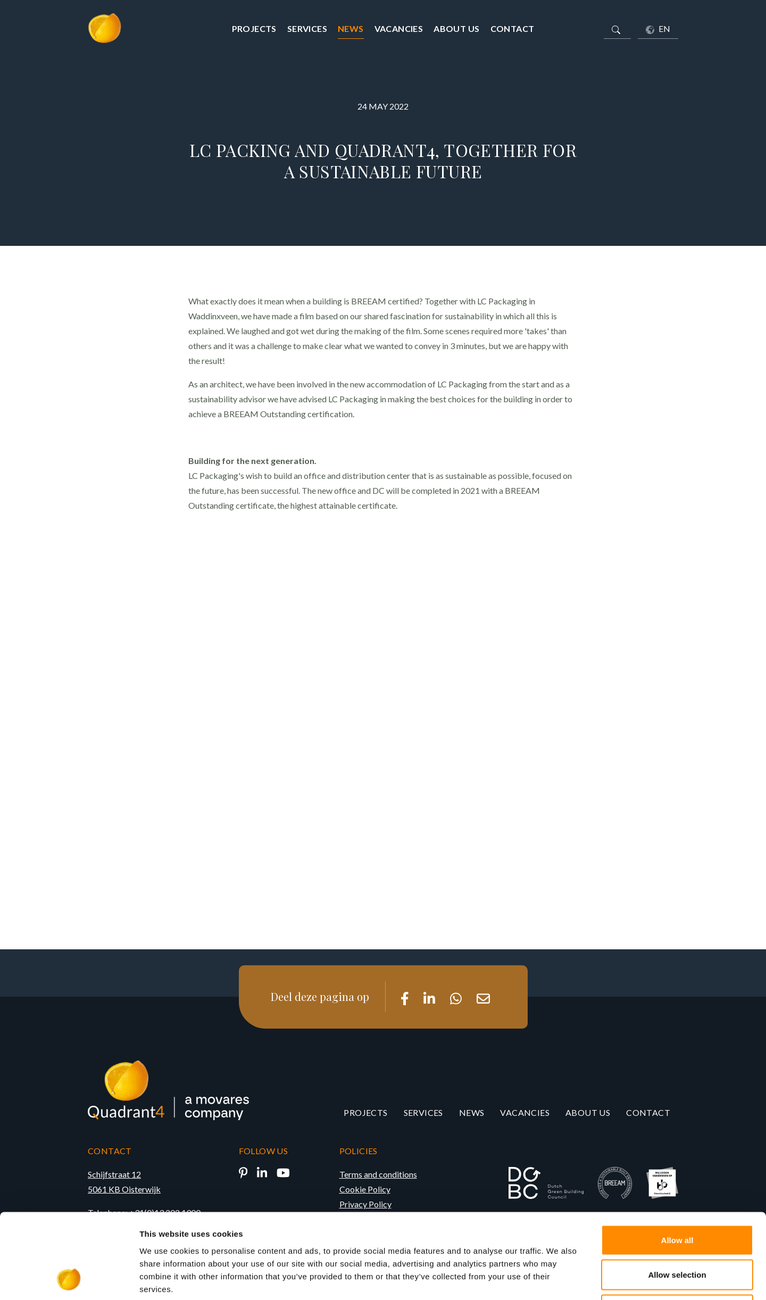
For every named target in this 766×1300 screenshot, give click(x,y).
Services (307, 28)
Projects (254, 28)
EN (658, 28)
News (351, 28)
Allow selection (677, 1195)
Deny (677, 1230)
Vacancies (398, 28)
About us (456, 28)
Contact (512, 28)
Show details (558, 1279)
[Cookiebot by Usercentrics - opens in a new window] (68, 1279)
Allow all (677, 1160)
